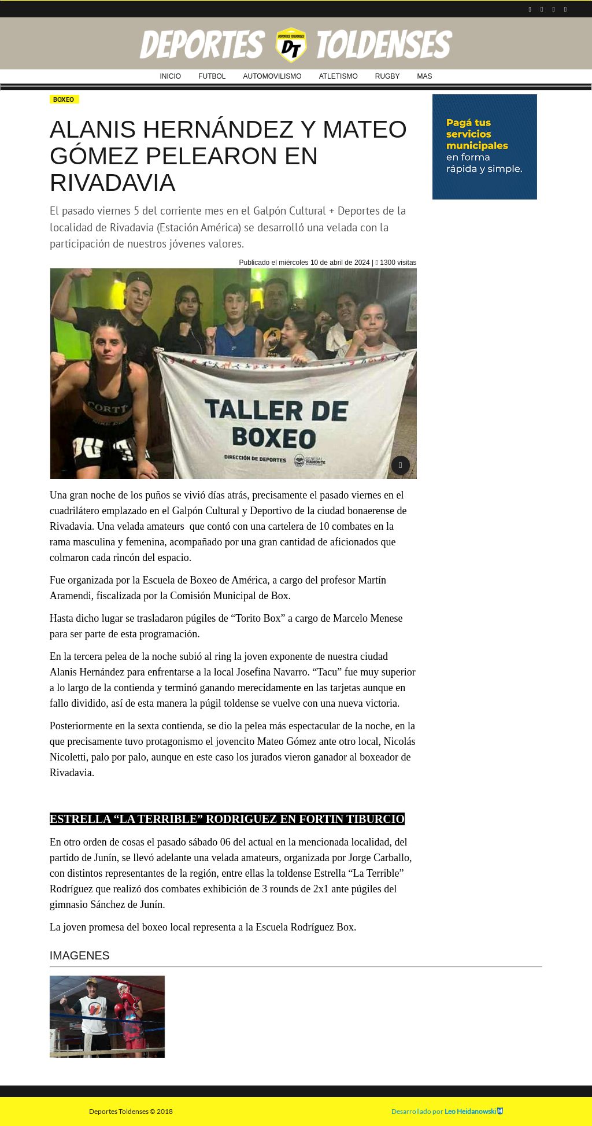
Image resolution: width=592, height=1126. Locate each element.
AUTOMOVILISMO (272, 76)
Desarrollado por (447, 1111)
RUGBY (387, 76)
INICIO (171, 76)
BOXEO (64, 99)
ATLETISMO (338, 76)
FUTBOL (211, 76)
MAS (424, 76)
